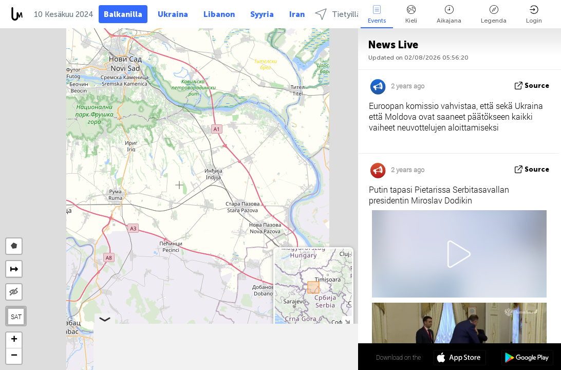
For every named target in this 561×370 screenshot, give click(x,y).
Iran (297, 14)
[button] (14, 340)
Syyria (262, 14)
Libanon (219, 14)
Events (377, 14)
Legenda (494, 14)
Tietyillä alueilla (351, 14)
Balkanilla (123, 14)
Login (534, 14)
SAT (16, 316)
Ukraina (173, 14)
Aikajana (449, 14)
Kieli (411, 14)
